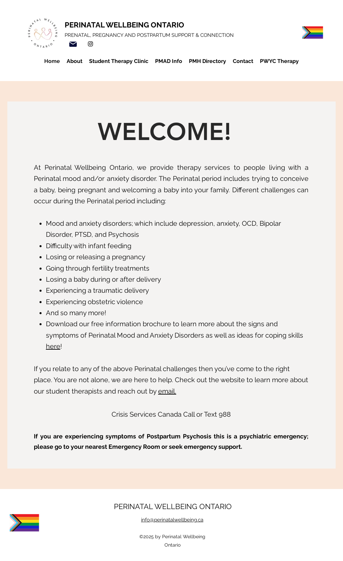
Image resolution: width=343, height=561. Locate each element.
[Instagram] (90, 44)
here (53, 346)
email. (167, 391)
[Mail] (73, 44)
